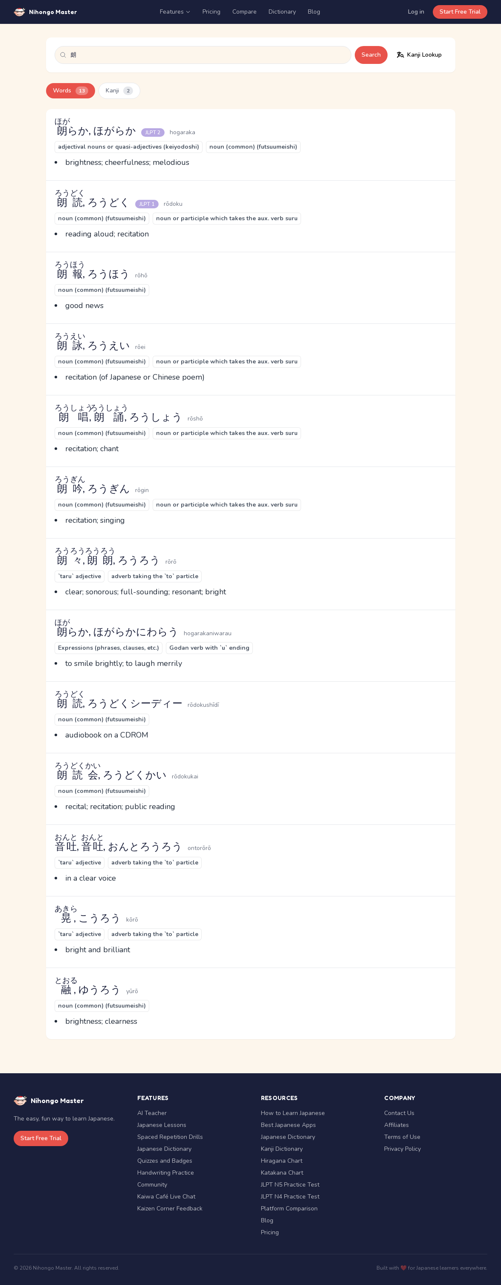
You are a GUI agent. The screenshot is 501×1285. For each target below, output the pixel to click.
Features (175, 12)
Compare (244, 12)
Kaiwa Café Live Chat (166, 1197)
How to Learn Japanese (293, 1113)
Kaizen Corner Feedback (170, 1208)
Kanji (119, 90)
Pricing (211, 12)
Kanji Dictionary (282, 1149)
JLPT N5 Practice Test (290, 1185)
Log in (416, 12)
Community (152, 1185)
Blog (314, 12)
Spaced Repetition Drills (170, 1137)
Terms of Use (402, 1137)
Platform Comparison (289, 1208)
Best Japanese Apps (288, 1125)
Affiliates (396, 1125)
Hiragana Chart (281, 1161)
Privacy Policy (402, 1149)
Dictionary (282, 12)
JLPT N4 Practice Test (290, 1197)
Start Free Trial (460, 12)
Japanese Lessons (161, 1125)
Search (371, 55)
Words (70, 90)
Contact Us (399, 1113)
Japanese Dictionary (164, 1149)
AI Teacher (152, 1113)
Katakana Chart (282, 1173)
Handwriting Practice (165, 1173)
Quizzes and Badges (164, 1161)
